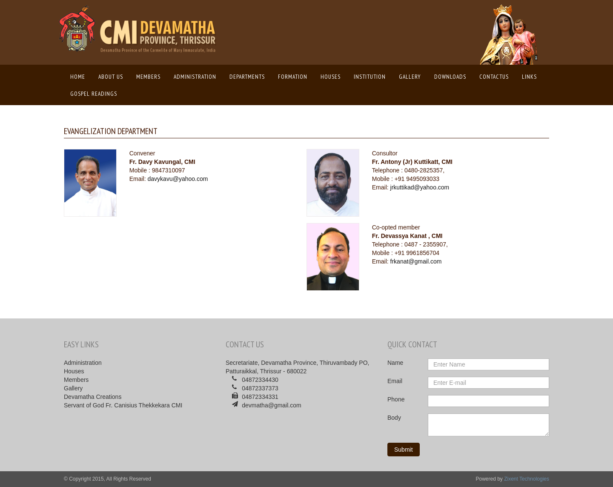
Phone (395, 399)
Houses (331, 76)
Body (394, 417)
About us (110, 76)
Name (395, 362)
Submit (403, 449)
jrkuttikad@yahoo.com (420, 187)
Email (394, 381)
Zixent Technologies (526, 479)
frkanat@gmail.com (416, 261)
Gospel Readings (93, 93)
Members (148, 76)
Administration (195, 76)
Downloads (450, 76)
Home (79, 76)
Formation (292, 76)
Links (529, 76)
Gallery (410, 76)
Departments (247, 76)
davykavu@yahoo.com (178, 178)
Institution (370, 76)
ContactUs (494, 76)
